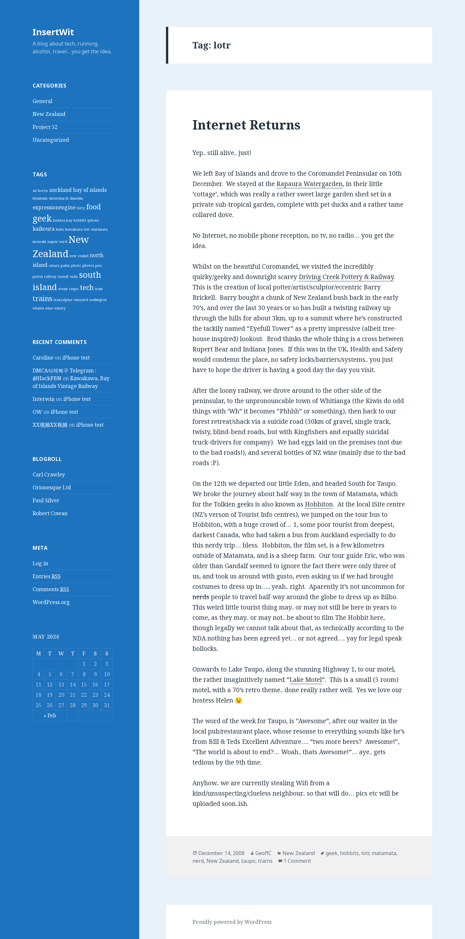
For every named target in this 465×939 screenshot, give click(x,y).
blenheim (40, 198)
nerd (63, 241)
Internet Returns (246, 124)
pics (98, 265)
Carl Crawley (49, 474)
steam (63, 289)
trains (42, 298)
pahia (65, 265)
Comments (51, 589)
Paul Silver (46, 500)
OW (37, 411)
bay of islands (90, 189)
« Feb (50, 715)
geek (42, 218)
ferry (81, 208)
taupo (74, 289)
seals (74, 276)
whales (38, 308)
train (99, 289)
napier (52, 241)
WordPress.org (51, 602)
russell (63, 276)
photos (88, 265)
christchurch (58, 198)
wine (49, 308)
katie (60, 229)
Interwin (44, 398)
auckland (60, 189)
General (42, 101)
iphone (93, 220)
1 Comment (297, 860)
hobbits (80, 220)
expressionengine (54, 207)
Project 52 (45, 126)
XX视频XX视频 (50, 424)
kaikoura (44, 228)
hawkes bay (62, 220)
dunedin (76, 198)
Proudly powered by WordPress (232, 921)
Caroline (43, 357)
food (93, 206)
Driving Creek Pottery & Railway (346, 277)
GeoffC (263, 853)
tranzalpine (63, 299)
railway (50, 276)
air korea (40, 190)
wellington (98, 299)
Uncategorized (51, 139)
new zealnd (79, 256)
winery (60, 308)
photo (76, 265)
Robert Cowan (50, 513)
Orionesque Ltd (52, 487)
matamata (99, 229)
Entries (47, 576)
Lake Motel (305, 679)
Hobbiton (319, 504)
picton (38, 276)
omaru (54, 265)
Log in (40, 563)
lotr (87, 229)
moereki (39, 241)
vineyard (81, 299)
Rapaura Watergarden (309, 184)
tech (87, 287)
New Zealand (49, 114)
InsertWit (53, 32)
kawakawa (74, 229)
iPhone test (76, 357)
